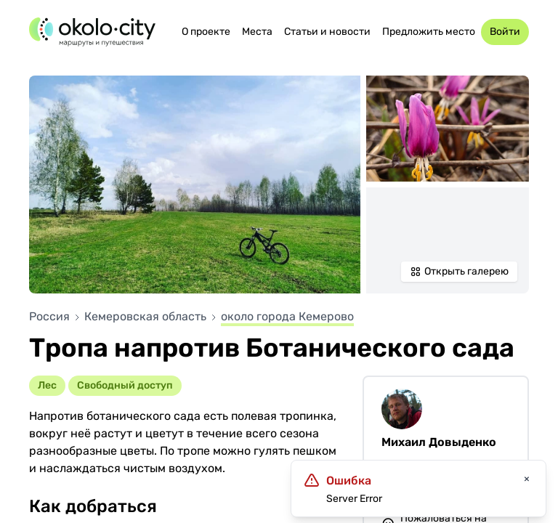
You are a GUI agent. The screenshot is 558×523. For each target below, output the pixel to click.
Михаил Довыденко (438, 442)
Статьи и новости (327, 31)
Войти (505, 31)
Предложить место (428, 31)
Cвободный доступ (125, 385)
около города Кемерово (287, 316)
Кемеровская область (146, 316)
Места (257, 31)
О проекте (206, 31)
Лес (47, 385)
